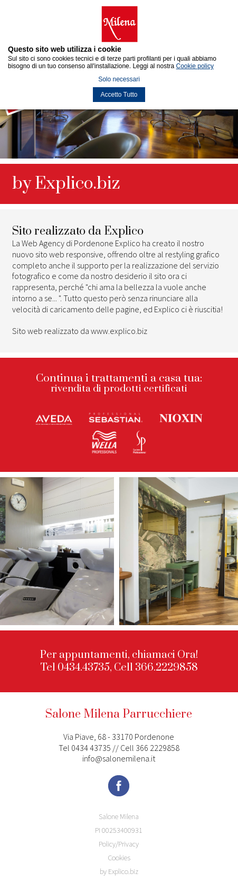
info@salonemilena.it (118, 758)
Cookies (119, 857)
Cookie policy (195, 66)
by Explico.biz (119, 871)
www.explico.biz (119, 331)
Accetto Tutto (118, 94)
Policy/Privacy (119, 844)
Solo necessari (119, 79)
